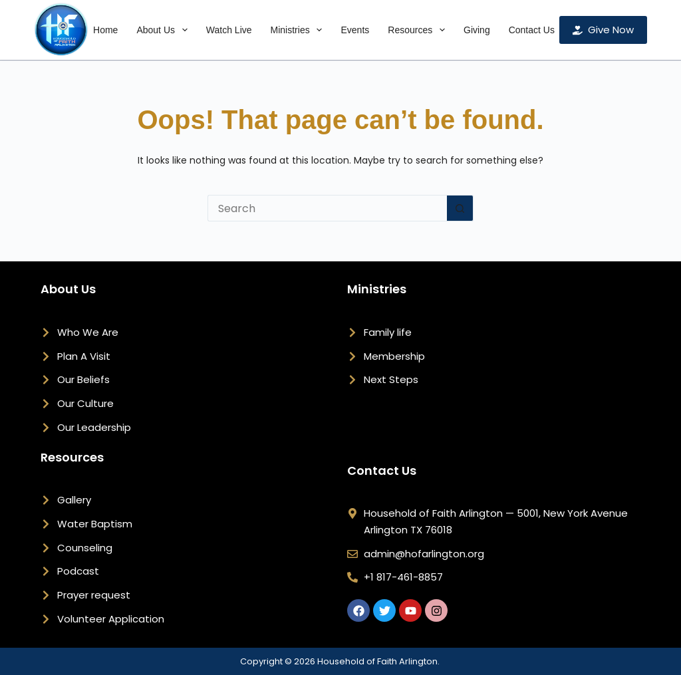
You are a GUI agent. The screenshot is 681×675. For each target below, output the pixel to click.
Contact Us (532, 30)
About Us (164, 30)
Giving (477, 30)
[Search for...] (327, 208)
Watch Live (229, 30)
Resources (419, 30)
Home (105, 30)
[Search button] (460, 208)
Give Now (603, 30)
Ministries (299, 30)
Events (354, 30)
